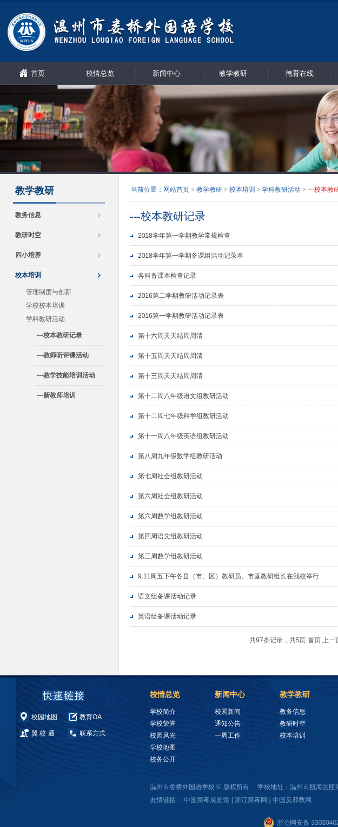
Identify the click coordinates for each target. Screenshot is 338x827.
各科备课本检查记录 (167, 275)
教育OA (90, 717)
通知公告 (228, 723)
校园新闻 (228, 711)
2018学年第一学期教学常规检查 (184, 235)
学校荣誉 (163, 723)
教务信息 (28, 215)
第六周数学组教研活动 (170, 516)
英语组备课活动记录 (167, 616)
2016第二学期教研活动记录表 (181, 295)
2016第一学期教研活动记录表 (181, 316)
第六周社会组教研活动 (170, 496)
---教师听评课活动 (63, 355)
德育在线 (300, 73)
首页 (38, 73)
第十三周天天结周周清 (170, 376)
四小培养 (28, 255)
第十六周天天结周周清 (170, 336)
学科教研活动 (45, 319)
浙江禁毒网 (251, 800)
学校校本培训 (45, 305)
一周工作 (228, 735)
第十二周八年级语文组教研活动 (183, 396)
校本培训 (28, 275)
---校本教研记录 (59, 335)
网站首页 (176, 189)
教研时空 (28, 235)
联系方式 (92, 733)
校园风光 (163, 735)
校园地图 (44, 717)
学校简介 (163, 711)
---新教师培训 (56, 395)
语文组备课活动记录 (167, 596)
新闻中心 (167, 73)
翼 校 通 (43, 733)
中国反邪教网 (292, 800)
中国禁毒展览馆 (206, 800)
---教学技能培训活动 (66, 375)
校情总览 (100, 73)
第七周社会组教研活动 (170, 476)
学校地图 (163, 747)
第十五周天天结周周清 (170, 356)
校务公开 (163, 759)
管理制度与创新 (48, 292)
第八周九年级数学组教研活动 (180, 456)
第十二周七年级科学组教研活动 (183, 416)
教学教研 (233, 73)
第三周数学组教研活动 (170, 556)
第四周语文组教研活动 (170, 536)
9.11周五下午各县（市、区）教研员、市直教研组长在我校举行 (228, 576)
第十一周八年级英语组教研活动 (183, 436)
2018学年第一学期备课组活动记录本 (190, 255)
